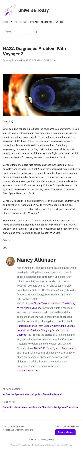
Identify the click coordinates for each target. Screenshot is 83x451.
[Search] (35, 31)
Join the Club (47, 22)
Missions (52, 60)
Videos (14, 22)
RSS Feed (59, 22)
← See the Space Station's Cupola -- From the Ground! (32, 394)
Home (5, 22)
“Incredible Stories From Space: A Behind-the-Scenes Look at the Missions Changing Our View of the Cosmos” (46, 330)
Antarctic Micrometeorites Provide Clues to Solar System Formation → (40, 409)
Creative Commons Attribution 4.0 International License (52, 445)
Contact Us (34, 439)
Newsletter (33, 22)
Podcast (22, 22)
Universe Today (26, 10)
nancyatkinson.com (27, 370)
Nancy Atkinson (12, 60)
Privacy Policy (47, 439)
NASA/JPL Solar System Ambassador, (55, 348)
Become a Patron (65, 432)
